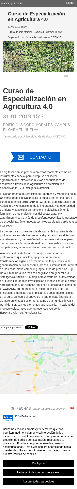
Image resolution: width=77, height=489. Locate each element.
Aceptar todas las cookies (38, 481)
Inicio (5, 3)
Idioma (71, 2)
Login (18, 3)
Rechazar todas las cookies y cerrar (39, 472)
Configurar (38, 463)
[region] (38, 455)
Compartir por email (11, 327)
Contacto (40, 157)
